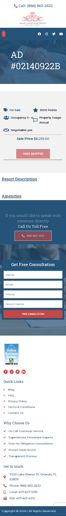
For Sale (14, 110)
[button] (4, 34)
